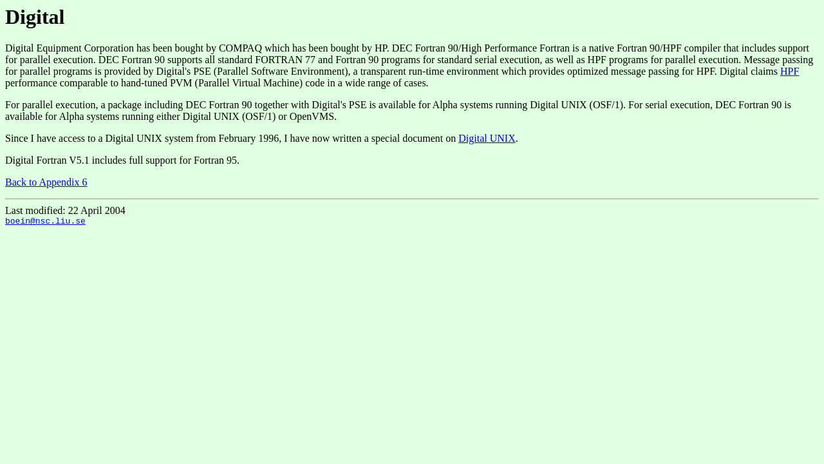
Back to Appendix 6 (46, 182)
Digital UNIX (486, 138)
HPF (789, 71)
